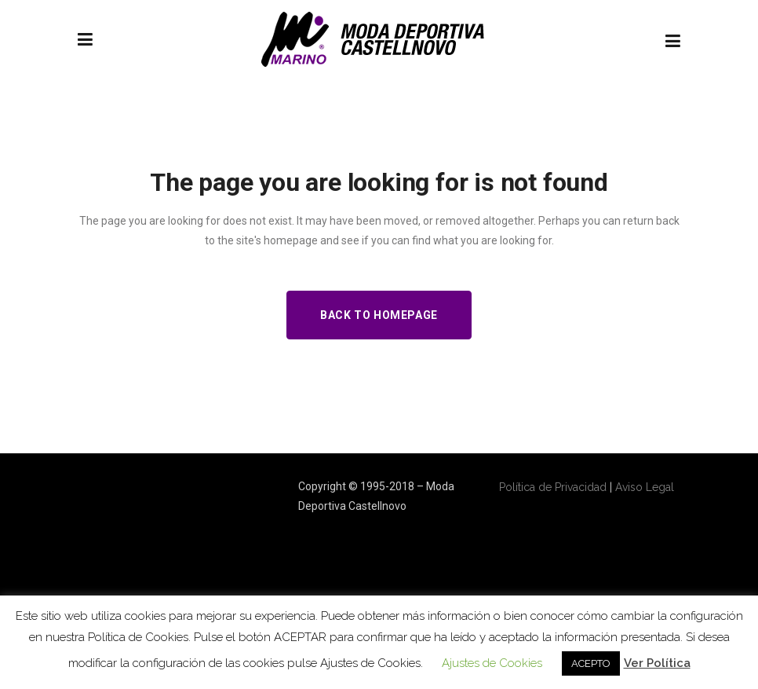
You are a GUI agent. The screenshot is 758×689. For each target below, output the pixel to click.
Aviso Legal (644, 487)
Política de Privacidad (553, 487)
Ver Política (657, 663)
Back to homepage (379, 315)
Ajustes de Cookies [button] (492, 663)
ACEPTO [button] (590, 663)
